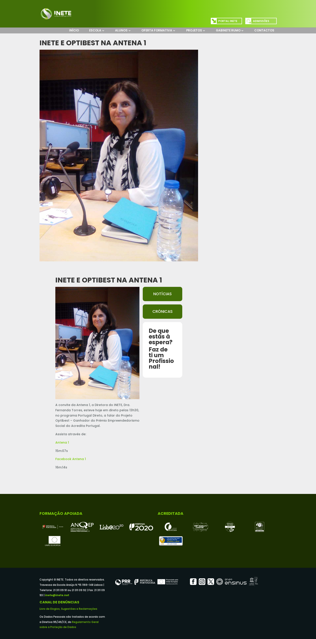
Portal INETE (227, 21)
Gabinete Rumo (228, 30)
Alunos (121, 30)
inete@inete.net (57, 595)
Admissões (261, 21)
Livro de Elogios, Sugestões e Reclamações (68, 609)
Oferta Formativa (156, 30)
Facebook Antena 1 (70, 459)
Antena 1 (62, 442)
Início (74, 30)
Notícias (162, 294)
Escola (95, 30)
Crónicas (162, 311)
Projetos (194, 30)
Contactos (264, 30)
